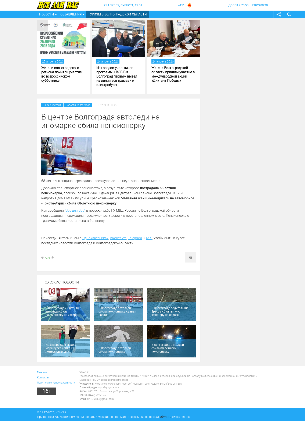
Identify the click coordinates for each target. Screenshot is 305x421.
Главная (42, 372)
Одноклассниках (95, 238)
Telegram (135, 238)
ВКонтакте (118, 238)
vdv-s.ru (165, 416)
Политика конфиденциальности (56, 382)
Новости (46, 14)
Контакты (43, 377)
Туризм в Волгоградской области (117, 14)
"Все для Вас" (75, 210)
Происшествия (52, 105)
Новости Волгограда (78, 105)
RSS (149, 238)
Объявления (71, 14)
